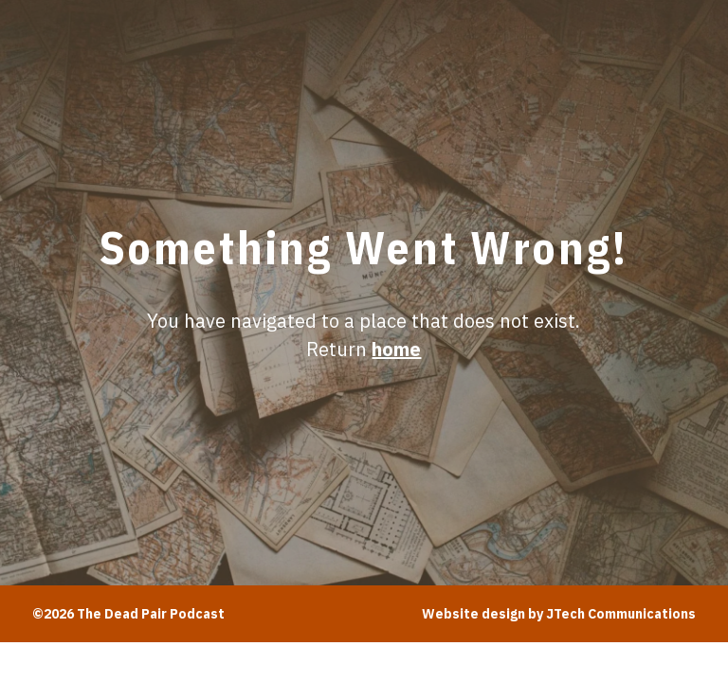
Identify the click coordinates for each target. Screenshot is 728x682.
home (396, 349)
